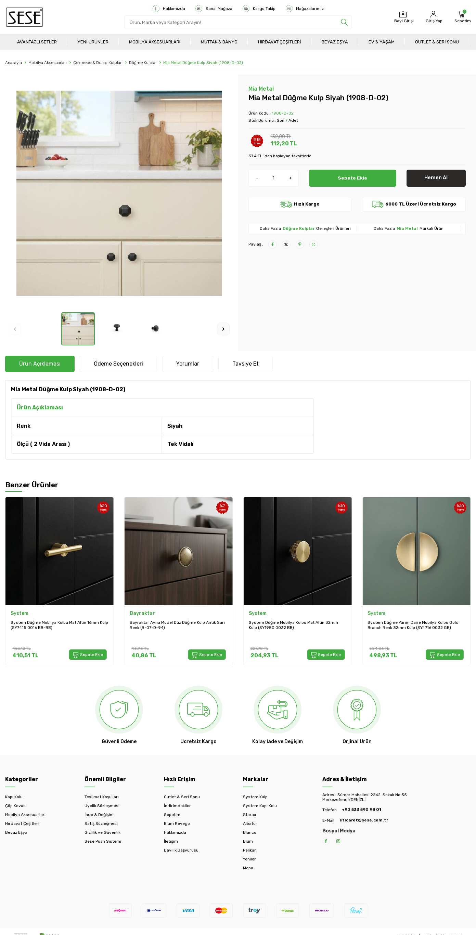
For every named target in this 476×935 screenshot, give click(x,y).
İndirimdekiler (177, 805)
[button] (15, 328)
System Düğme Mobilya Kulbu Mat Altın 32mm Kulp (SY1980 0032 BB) (293, 625)
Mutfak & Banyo (219, 41)
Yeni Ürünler (92, 41)
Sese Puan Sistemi (103, 841)
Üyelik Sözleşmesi (102, 805)
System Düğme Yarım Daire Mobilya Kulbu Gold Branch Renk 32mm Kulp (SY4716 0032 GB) (413, 625)
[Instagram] (338, 841)
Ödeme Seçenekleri (118, 363)
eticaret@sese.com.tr (363, 820)
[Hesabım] (433, 17)
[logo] (24, 17)
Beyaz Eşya (335, 41)
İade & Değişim (99, 814)
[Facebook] (326, 841)
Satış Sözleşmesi (101, 823)
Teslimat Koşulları (102, 796)
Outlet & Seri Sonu (437, 41)
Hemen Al (436, 178)
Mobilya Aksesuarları (154, 41)
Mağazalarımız (305, 8)
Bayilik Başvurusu (181, 850)
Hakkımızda (169, 8)
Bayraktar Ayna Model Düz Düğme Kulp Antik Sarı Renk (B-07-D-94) (177, 625)
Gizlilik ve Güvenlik (102, 832)
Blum (248, 841)
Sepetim (172, 814)
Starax (249, 814)
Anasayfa (13, 62)
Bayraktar (142, 613)
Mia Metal (261, 88)
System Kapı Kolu (260, 805)
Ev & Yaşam (382, 41)
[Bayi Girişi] (403, 17)
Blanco (249, 832)
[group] (119, 193)
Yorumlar (187, 363)
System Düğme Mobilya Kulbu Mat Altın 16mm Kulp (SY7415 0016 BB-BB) (59, 625)
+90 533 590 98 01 (361, 809)
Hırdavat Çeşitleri (279, 41)
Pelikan (250, 850)
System (19, 613)
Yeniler (249, 859)
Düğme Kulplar (143, 62)
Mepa (248, 868)
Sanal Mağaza (213, 8)
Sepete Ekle (353, 178)
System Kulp (255, 796)
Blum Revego (177, 823)
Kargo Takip (259, 8)
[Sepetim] (462, 17)
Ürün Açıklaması (40, 363)
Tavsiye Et (245, 363)
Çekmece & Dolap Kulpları (98, 62)
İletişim (171, 841)
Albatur (250, 823)
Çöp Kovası (16, 805)
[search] (344, 22)
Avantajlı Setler (37, 41)
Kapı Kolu (14, 796)
